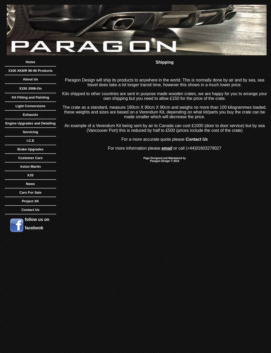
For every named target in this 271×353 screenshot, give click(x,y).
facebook (34, 228)
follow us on (37, 219)
